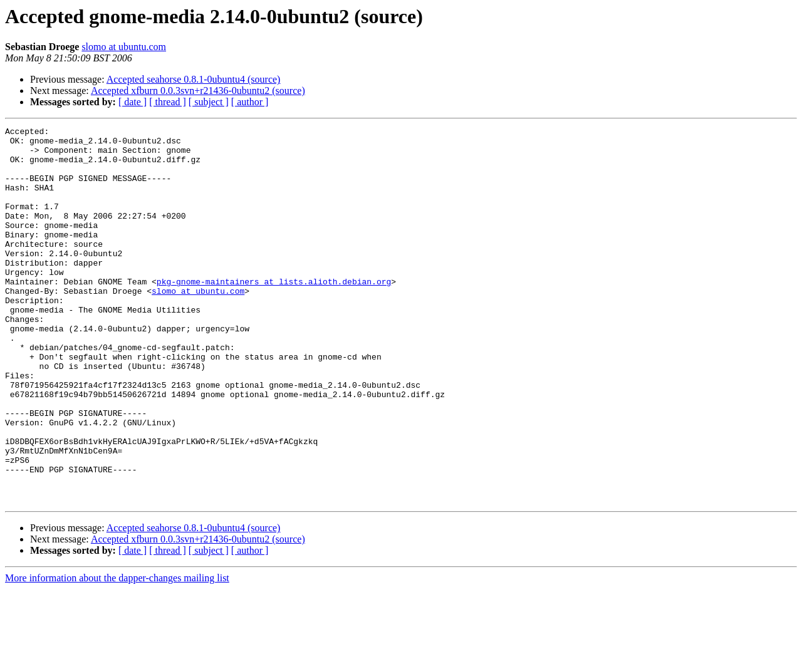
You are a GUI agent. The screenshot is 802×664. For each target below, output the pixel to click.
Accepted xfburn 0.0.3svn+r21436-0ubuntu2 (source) (198, 90)
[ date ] (132, 101)
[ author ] (250, 101)
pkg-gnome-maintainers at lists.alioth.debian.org (274, 313)
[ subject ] (209, 101)
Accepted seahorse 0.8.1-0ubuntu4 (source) (194, 79)
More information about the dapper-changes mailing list (117, 653)
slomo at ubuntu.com (123, 46)
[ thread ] (167, 101)
